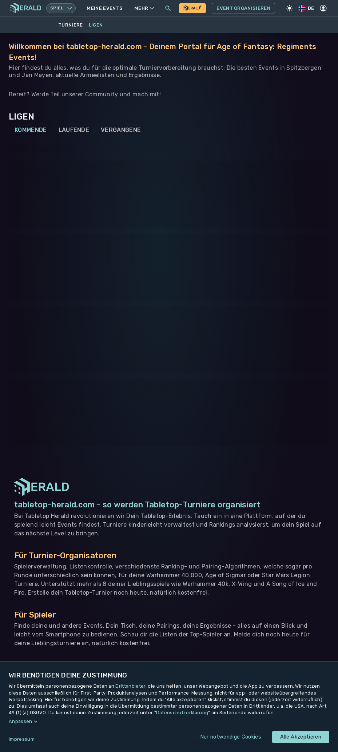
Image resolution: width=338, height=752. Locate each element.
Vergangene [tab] (121, 130)
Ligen (96, 25)
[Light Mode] (289, 8)
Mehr (144, 8)
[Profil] (323, 8)
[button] (169, 721)
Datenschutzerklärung (182, 712)
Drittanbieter (130, 686)
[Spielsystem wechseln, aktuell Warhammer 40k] (61, 8)
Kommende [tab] (31, 130)
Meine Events (105, 8)
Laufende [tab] (74, 130)
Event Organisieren (243, 8)
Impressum (22, 739)
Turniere (70, 25)
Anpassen (20, 721)
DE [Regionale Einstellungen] (306, 8)
